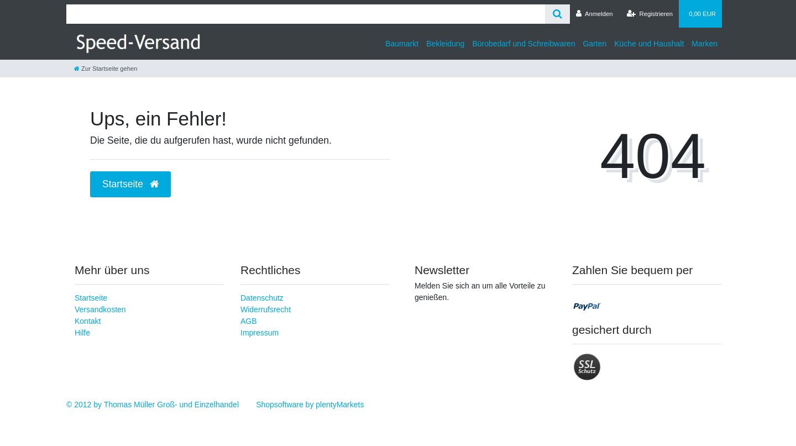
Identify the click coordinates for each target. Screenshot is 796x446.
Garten (594, 43)
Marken (705, 43)
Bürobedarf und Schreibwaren (523, 43)
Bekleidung (445, 43)
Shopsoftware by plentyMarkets (310, 404)
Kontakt (88, 321)
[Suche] (557, 14)
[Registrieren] (650, 14)
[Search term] (305, 14)
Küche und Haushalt (649, 43)
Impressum (259, 332)
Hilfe (82, 332)
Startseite (91, 297)
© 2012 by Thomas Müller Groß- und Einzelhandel (152, 404)
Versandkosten (100, 309)
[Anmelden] (594, 14)
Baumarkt (401, 43)
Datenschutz (262, 297)
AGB (248, 321)
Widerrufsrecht (265, 309)
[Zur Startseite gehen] (105, 68)
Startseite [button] (130, 184)
